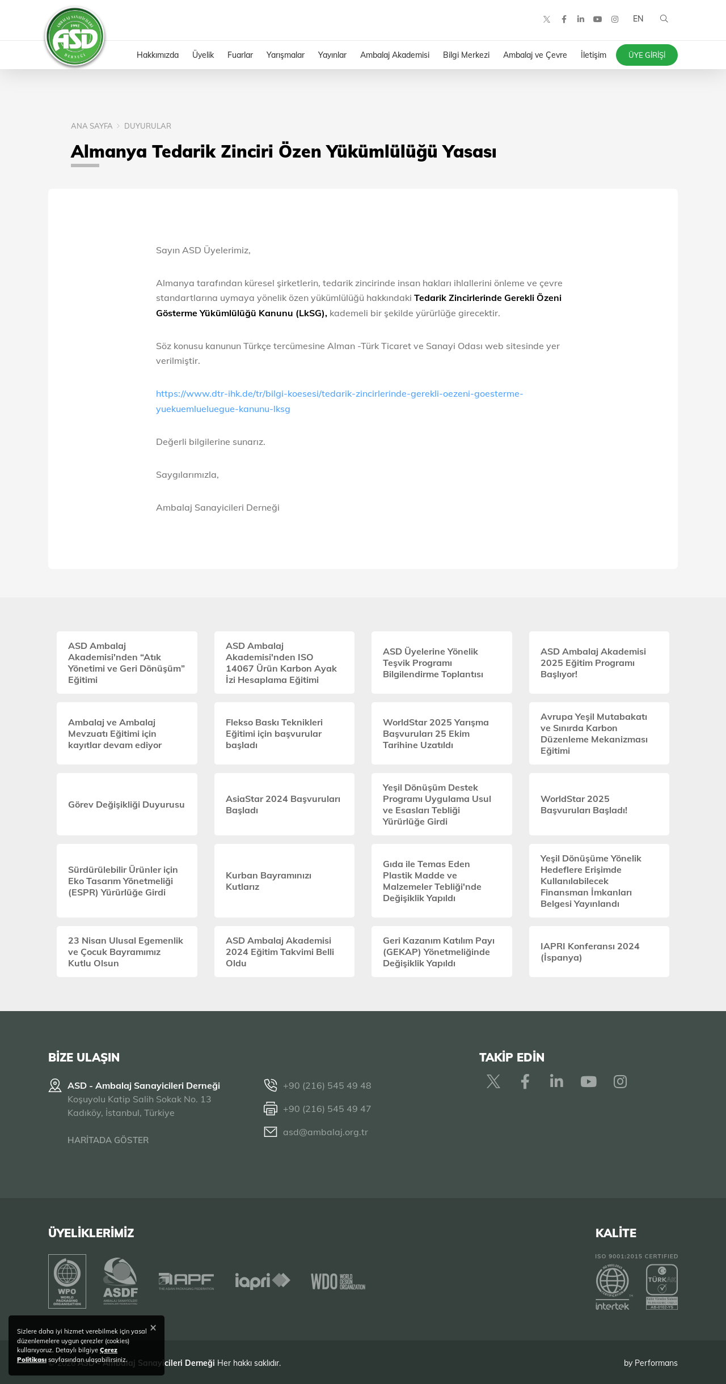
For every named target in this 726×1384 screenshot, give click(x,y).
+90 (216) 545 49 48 (327, 1085)
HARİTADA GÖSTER (108, 1140)
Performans (656, 1361)
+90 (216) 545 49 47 (327, 1108)
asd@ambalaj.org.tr (325, 1131)
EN (637, 23)
